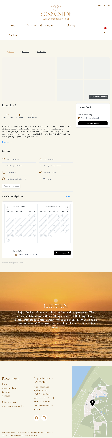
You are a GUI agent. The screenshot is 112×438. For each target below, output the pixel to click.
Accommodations (38, 25)
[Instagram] (44, 418)
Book (4, 384)
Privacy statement (10, 402)
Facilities (69, 25)
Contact (13, 35)
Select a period (62, 253)
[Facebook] (37, 418)
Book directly (104, 5)
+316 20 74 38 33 (42, 402)
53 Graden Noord (30, 435)
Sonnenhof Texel (23, 433)
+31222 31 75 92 (44, 398)
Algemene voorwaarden (13, 406)
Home (11, 25)
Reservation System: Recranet (14, 263)
